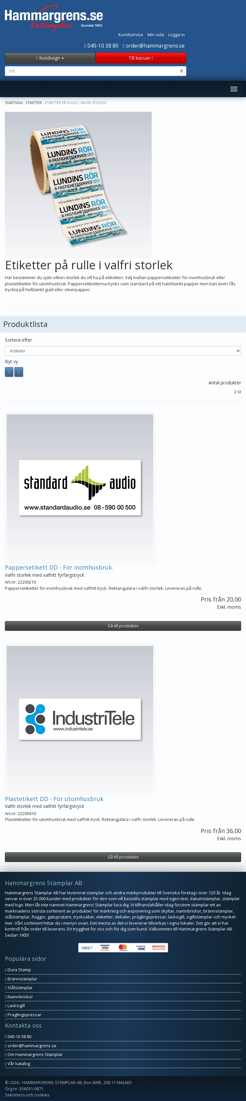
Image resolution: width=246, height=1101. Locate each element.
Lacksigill (15, 1005)
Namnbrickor (19, 997)
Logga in (176, 34)
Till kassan (141, 58)
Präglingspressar (23, 1015)
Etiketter (34, 102)
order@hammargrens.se (154, 45)
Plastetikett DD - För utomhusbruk (54, 799)
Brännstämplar (21, 979)
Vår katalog (17, 1063)
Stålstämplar (19, 987)
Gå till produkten (123, 626)
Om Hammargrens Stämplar (34, 1054)
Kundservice (130, 34)
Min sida (155, 34)
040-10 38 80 (101, 45)
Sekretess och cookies (27, 1095)
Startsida (14, 102)
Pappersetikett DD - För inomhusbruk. (59, 567)
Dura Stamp (18, 970)
